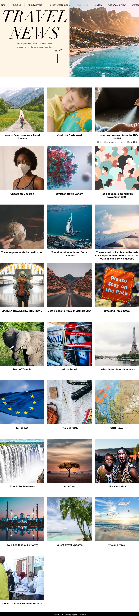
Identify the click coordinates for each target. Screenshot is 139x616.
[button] (59, 5)
